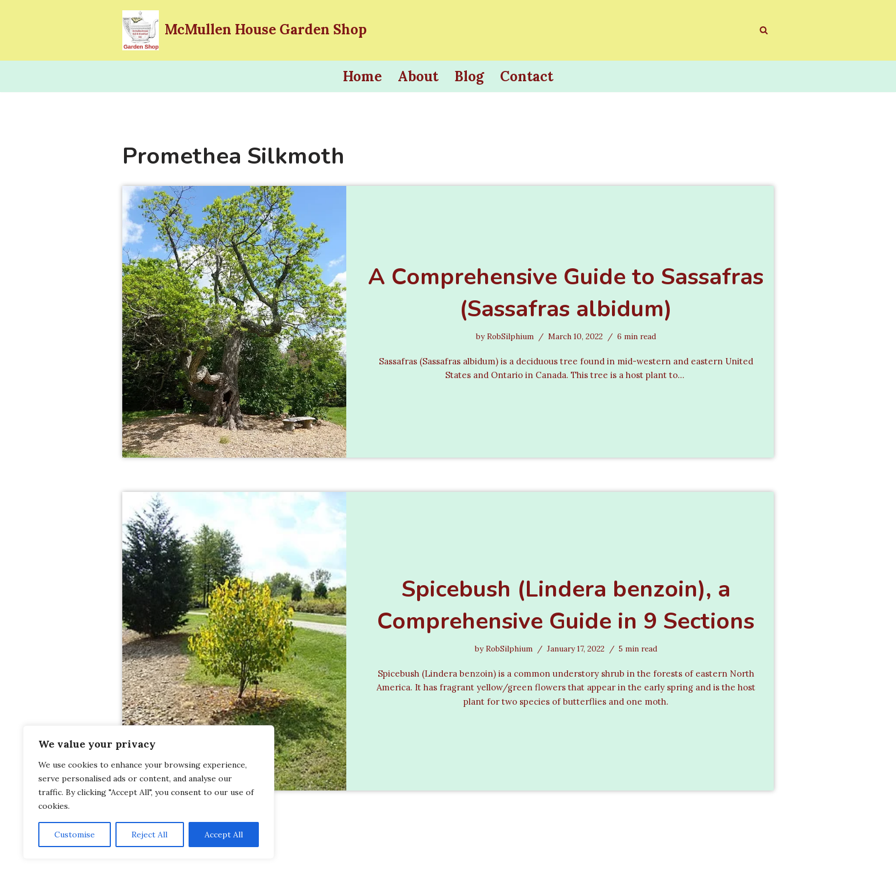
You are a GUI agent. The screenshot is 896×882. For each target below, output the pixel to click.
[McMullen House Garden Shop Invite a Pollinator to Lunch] (244, 30)
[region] (148, 792)
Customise (74, 834)
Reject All (149, 834)
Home (362, 76)
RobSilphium (506, 335)
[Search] (763, 30)
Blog (469, 76)
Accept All (224, 834)
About (418, 76)
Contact (526, 76)
